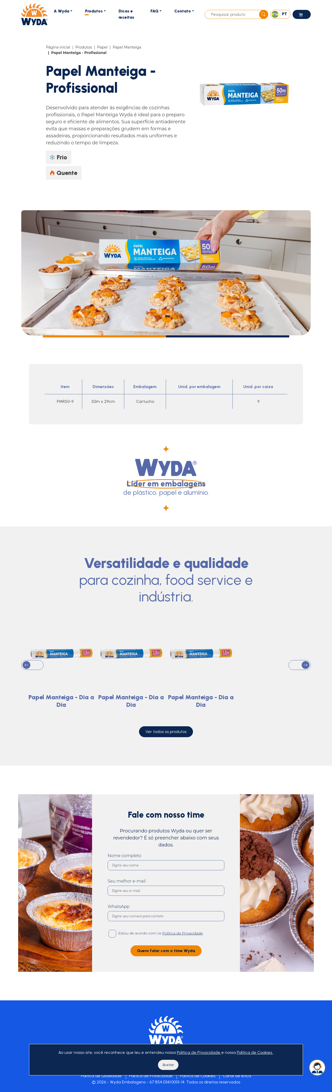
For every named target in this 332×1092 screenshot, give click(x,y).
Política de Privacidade (150, 1075)
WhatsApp (118, 921)
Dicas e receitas (126, 14)
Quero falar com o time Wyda (166, 966)
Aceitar (168, 1065)
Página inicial (58, 47)
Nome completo (124, 871)
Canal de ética (237, 1075)
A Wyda (61, 11)
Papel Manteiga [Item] (127, 47)
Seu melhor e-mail (127, 896)
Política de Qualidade (101, 1075)
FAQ (154, 11)
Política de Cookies (197, 1075)
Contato (182, 11)
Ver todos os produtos (166, 746)
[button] (32, 680)
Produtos (94, 11)
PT (279, 14)
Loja (301, 15)
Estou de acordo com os (160, 948)
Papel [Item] (102, 47)
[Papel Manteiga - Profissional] (246, 93)
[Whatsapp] (317, 1067)
